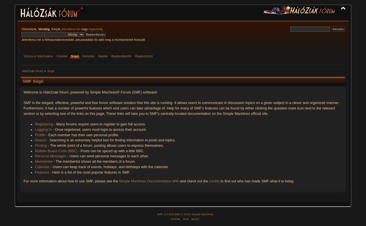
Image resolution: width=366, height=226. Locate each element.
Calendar (42, 167)
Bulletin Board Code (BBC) (56, 151)
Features (42, 172)
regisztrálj (95, 29)
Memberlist (43, 162)
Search (40, 140)
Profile (40, 135)
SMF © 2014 (182, 214)
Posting (41, 146)
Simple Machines (202, 214)
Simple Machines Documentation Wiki (149, 181)
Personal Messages (50, 156)
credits (214, 181)
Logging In (43, 130)
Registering (44, 124)
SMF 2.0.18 (164, 214)
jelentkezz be (70, 29)
